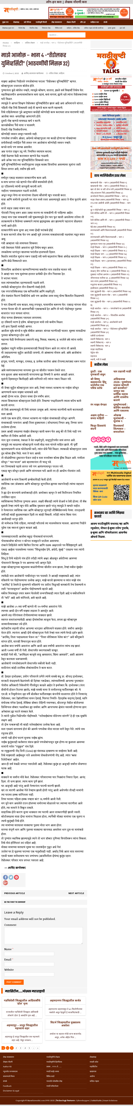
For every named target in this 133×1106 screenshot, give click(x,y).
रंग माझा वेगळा (98, 404)
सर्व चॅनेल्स (27, 22)
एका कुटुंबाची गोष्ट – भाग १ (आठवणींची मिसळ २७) (110, 291)
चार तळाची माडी (122, 371)
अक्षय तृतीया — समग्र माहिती (99, 416)
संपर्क (105, 22)
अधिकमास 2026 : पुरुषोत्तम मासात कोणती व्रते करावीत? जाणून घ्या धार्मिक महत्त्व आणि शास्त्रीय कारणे (122, 389)
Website (9, 969)
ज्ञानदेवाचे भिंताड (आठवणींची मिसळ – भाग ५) (109, 196)
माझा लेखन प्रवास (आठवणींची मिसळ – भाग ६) (109, 199)
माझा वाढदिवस (96, 349)
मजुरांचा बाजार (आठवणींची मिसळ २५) (106, 284)
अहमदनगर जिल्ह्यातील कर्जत (65, 1000)
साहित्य (17, 42)
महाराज (93, 356)
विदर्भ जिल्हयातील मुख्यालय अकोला (65, 1023)
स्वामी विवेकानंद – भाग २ (100, 342)
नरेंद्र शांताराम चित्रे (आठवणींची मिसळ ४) (106, 192)
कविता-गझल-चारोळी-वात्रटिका (93, 28)
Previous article (14, 893)
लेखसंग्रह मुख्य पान (8, 28)
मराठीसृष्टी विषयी (41, 22)
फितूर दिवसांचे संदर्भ (98, 427)
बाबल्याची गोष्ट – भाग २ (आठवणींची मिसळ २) (108, 185)
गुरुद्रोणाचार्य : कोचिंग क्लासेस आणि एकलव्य (121, 407)
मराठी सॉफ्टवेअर (52, 1086)
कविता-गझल (94, 1081)
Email (8, 959)
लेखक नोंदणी (71, 22)
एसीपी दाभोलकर (97, 335)
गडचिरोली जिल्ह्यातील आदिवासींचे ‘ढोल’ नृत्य (22, 1002)
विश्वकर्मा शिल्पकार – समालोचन (119, 428)
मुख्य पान (5, 22)
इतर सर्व (122, 28)
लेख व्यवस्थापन (56, 22)
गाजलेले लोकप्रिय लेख (54, 1081)
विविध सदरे (58, 28)
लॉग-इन (83, 22)
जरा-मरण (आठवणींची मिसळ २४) (103, 281)
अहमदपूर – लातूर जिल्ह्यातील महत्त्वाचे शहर (22, 1026)
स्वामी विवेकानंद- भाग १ (100, 339)
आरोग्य (92, 1076)
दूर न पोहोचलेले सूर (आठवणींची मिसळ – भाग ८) (110, 209)
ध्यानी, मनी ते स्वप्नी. (98, 359)
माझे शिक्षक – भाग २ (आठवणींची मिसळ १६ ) (108, 250)
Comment (10, 925)
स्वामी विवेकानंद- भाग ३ (100, 345)
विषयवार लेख (46, 28)
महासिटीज (93, 1066)
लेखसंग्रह (16, 22)
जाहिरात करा (94, 22)
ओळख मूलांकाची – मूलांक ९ (119, 418)
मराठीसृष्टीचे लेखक (53, 1057)
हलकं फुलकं (111, 28)
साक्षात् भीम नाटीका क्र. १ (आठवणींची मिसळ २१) (109, 271)
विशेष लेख (22, 28)
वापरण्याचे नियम (9, 1076)
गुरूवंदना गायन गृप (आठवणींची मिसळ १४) (107, 243)
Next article (76, 893)
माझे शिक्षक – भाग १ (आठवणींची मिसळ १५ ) (108, 247)
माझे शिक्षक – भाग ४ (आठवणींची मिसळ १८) (108, 257)
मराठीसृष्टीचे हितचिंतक (54, 1062)
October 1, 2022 (12, 73)
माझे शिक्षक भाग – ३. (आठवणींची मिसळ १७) (108, 254)
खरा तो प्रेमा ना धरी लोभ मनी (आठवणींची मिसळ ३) (111, 189)
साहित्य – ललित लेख (73, 28)
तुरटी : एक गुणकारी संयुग (98, 373)
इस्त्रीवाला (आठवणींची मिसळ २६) (103, 288)
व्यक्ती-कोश (94, 1062)
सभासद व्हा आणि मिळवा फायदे (109, 514)
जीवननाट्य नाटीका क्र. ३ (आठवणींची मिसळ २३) (109, 277)
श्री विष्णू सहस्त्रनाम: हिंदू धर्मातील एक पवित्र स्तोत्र (98, 383)
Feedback (7, 1086)
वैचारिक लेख (34, 28)
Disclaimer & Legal (11, 1091)
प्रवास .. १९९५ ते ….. (53, 1066)
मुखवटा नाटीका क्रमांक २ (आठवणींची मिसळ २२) (109, 274)
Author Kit (7, 1066)
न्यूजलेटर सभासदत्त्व (10, 1071)
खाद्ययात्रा (93, 1071)
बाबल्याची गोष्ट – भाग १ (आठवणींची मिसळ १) (108, 182)
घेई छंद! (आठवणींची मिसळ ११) (102, 226)
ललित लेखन (53, 73)
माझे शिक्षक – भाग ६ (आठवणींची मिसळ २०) (108, 267)
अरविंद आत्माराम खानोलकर (33, 73)
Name (8, 949)
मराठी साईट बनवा (52, 1071)
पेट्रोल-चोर (94, 352)
